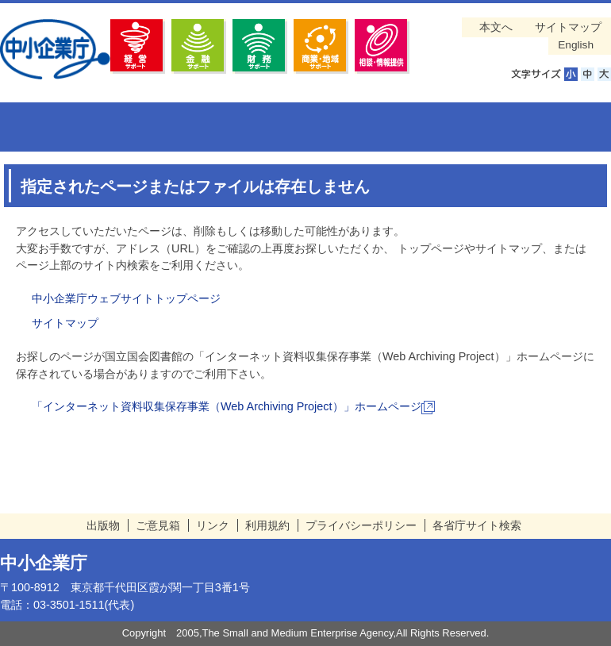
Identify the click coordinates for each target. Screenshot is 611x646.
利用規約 (267, 525)
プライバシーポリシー (361, 525)
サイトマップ (568, 27)
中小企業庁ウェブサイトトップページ (126, 298)
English (576, 45)
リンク (212, 525)
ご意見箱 (158, 525)
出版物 (103, 525)
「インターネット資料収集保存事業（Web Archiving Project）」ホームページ (233, 406)
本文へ (496, 27)
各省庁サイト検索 (476, 525)
